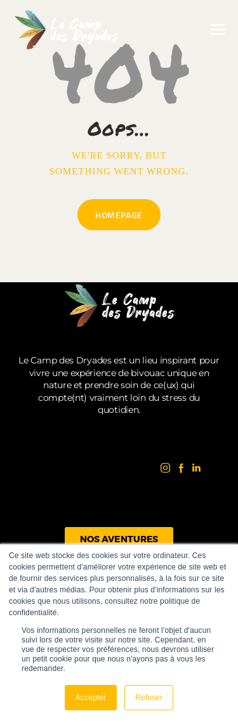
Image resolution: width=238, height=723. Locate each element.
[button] (217, 29)
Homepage (118, 214)
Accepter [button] (91, 697)
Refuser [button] (148, 697)
